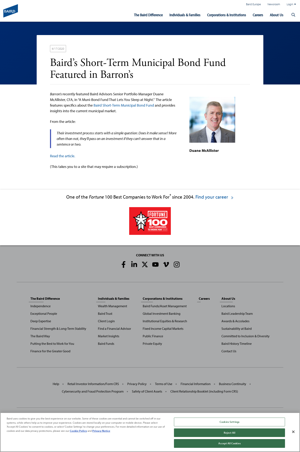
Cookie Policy (78, 430)
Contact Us (228, 351)
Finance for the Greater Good (50, 351)
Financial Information (196, 384)
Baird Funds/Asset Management (165, 306)
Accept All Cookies (229, 443)
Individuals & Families (184, 15)
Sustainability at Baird (236, 328)
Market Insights (108, 336)
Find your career (214, 197)
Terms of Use (163, 384)
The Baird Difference (148, 15)
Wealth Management (112, 306)
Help (56, 384)
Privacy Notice (101, 430)
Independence (40, 306)
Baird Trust (105, 313)
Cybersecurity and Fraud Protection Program (93, 391)
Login (291, 4)
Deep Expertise (40, 321)
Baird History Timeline (236, 343)
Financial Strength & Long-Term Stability (58, 328)
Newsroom (274, 4)
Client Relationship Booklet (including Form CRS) (204, 391)
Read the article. (62, 156)
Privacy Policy (137, 384)
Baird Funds (106, 343)
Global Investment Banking (161, 313)
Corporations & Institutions (226, 15)
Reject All (229, 432)
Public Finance (153, 336)
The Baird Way (40, 336)
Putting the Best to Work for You (52, 343)
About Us (276, 15)
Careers (258, 15)
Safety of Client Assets (147, 391)
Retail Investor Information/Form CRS (93, 384)
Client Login (106, 321)
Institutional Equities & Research (165, 321)
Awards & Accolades (235, 321)
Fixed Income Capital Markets (163, 328)
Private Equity (152, 343)
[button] (293, 15)
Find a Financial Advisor (114, 328)
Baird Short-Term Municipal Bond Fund (124, 105)
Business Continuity (232, 384)
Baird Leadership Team (237, 313)
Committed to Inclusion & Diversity (245, 336)
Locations (228, 306)
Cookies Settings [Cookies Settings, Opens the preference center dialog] (229, 421)
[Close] (293, 431)
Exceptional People (43, 313)
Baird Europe (253, 4)
